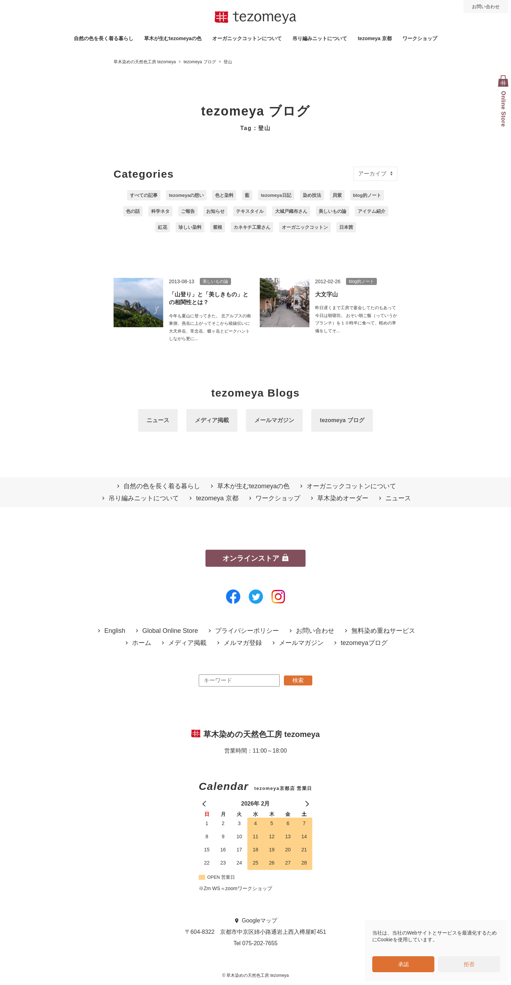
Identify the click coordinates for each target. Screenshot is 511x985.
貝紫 (337, 195)
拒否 (469, 964)
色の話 (133, 211)
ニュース (158, 420)
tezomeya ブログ (342, 420)
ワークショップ (419, 38)
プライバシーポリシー (247, 631)
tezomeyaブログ (364, 643)
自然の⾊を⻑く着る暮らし (103, 38)
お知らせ (215, 211)
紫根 (217, 227)
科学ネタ (160, 211)
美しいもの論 (332, 211)
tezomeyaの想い (186, 195)
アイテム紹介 (371, 211)
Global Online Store (170, 631)
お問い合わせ (486, 6)
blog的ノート (367, 195)
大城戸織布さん (291, 211)
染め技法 (312, 195)
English (114, 631)
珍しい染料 (190, 227)
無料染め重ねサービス (383, 631)
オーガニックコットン (305, 227)
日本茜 (346, 227)
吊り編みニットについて (319, 38)
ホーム (141, 643)
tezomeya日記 (276, 195)
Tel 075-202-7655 (255, 943)
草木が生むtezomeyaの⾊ (173, 38)
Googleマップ (259, 920)
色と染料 (224, 195)
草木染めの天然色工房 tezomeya (255, 17)
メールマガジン (274, 420)
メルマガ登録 (243, 643)
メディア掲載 (212, 420)
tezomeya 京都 (375, 38)
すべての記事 (144, 195)
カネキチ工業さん (251, 227)
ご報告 (188, 211)
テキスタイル (250, 211)
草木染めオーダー (342, 498)
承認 (403, 964)
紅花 (162, 227)
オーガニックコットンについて (247, 38)
